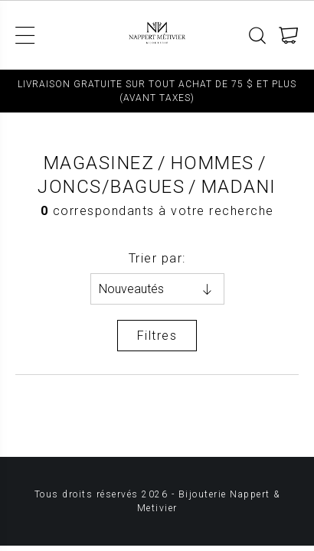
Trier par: (157, 258)
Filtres (157, 335)
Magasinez (99, 163)
